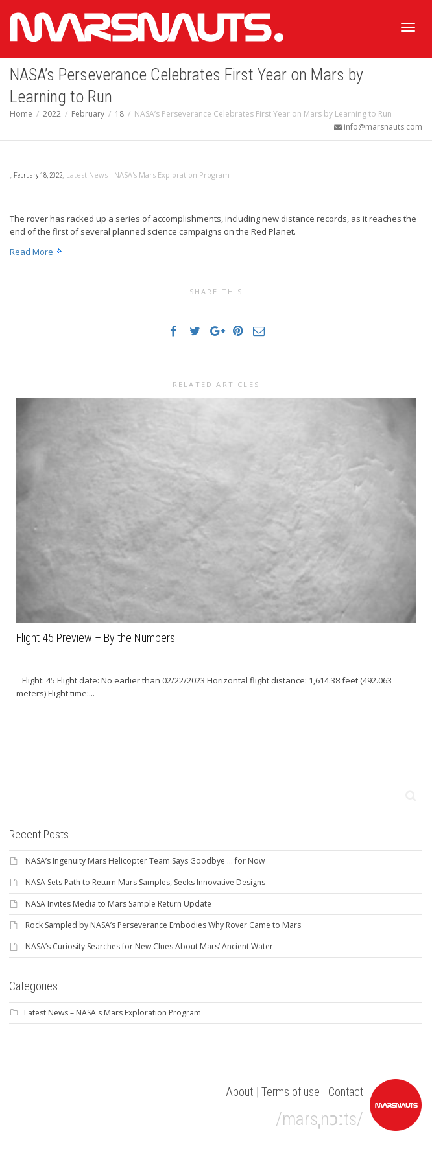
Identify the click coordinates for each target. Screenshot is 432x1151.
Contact (345, 1091)
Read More (31, 251)
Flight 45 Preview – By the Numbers (95, 638)
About (239, 1091)
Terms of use (290, 1091)
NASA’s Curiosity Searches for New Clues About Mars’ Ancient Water (149, 946)
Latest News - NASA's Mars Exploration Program (148, 175)
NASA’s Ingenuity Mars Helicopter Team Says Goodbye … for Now (145, 860)
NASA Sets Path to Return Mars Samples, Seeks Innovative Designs (145, 882)
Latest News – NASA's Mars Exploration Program (112, 1012)
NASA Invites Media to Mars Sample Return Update (118, 903)
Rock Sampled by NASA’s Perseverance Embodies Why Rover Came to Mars (163, 925)
